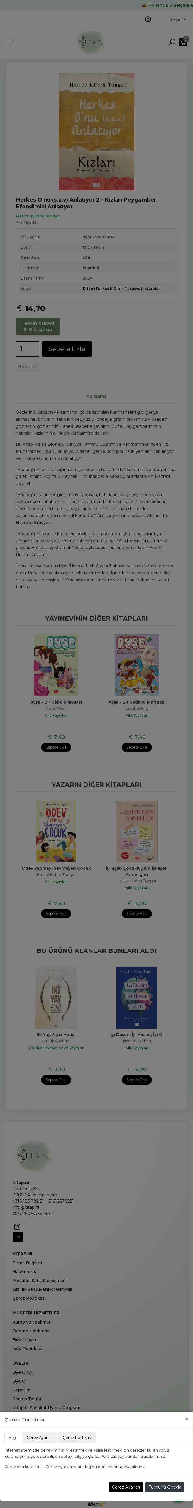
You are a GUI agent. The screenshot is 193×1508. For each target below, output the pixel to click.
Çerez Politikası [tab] (77, 1437)
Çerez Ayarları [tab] (40, 1437)
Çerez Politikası (102, 1456)
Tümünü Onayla (165, 1487)
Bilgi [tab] (13, 1437)
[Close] (187, 1419)
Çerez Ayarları (126, 1487)
